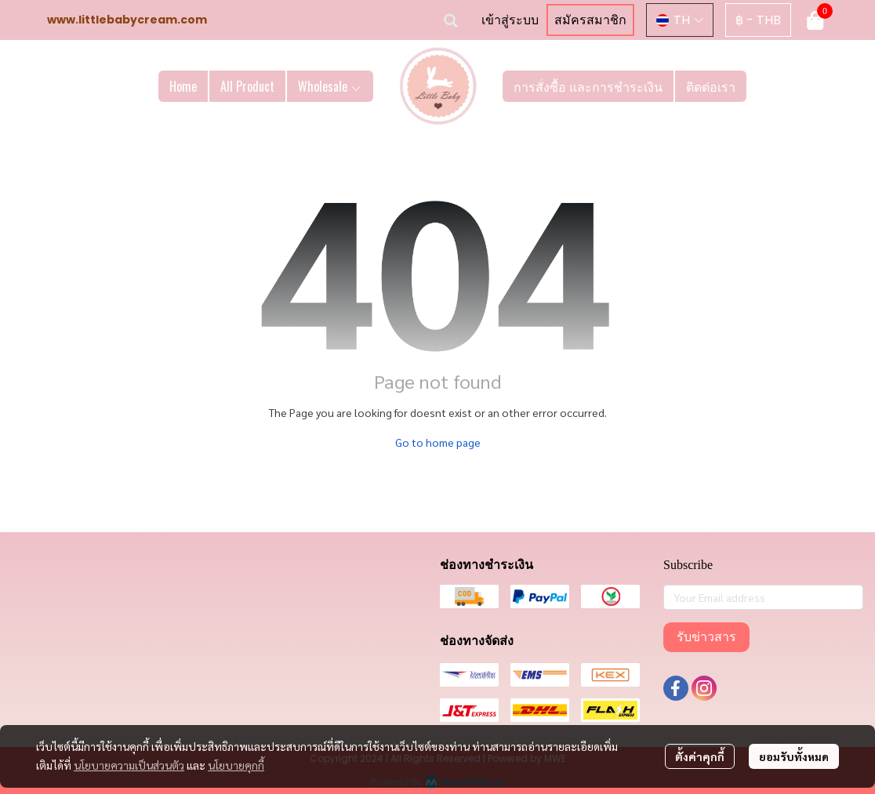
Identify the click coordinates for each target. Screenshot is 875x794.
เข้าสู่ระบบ (510, 20)
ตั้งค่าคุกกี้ (699, 756)
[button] (451, 20)
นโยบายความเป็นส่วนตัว (129, 765)
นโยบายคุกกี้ (236, 765)
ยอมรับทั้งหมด (794, 756)
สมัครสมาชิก (590, 20)
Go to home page (438, 442)
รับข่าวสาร (706, 637)
